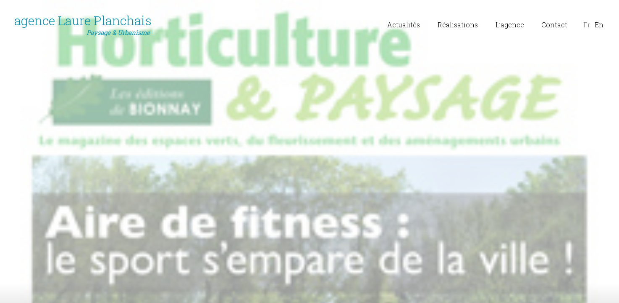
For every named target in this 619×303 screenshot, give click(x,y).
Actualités (403, 24)
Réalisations (458, 24)
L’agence (510, 24)
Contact (554, 24)
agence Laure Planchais (83, 24)
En (599, 24)
